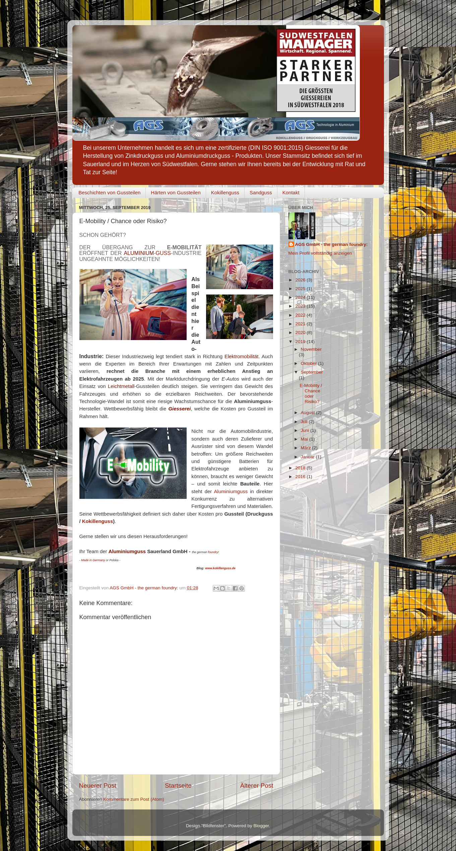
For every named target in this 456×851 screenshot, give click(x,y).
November (311, 349)
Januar (308, 456)
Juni (306, 430)
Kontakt (291, 192)
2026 (301, 279)
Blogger (261, 825)
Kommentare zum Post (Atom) (133, 799)
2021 (301, 323)
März (306, 447)
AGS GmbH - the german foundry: (331, 244)
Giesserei (180, 408)
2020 (301, 332)
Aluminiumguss (231, 491)
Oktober (309, 363)
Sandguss (261, 192)
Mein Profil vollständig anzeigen (320, 253)
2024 (301, 297)
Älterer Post (256, 785)
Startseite (178, 785)
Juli (305, 421)
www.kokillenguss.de (220, 568)
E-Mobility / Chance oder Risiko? (311, 393)
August (308, 412)
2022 (301, 315)
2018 (301, 467)
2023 (301, 306)
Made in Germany (93, 560)
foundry (213, 552)
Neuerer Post (97, 785)
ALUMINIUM (139, 253)
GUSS (163, 253)
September (312, 372)
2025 (301, 288)
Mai (305, 439)
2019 (301, 341)
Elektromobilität (241, 356)
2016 (301, 476)
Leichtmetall (121, 386)
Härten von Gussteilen (175, 192)
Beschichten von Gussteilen (109, 192)
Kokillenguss (225, 192)
